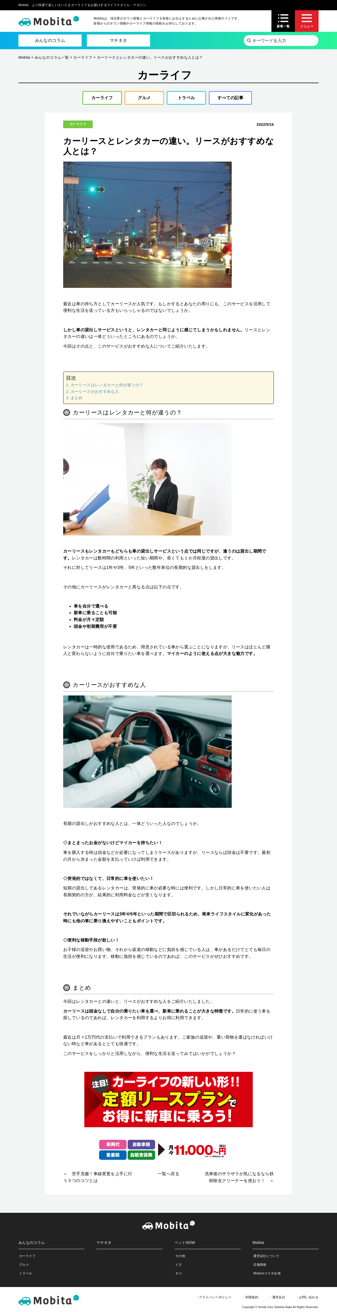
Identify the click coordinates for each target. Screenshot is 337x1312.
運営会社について (266, 1256)
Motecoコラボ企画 (267, 1273)
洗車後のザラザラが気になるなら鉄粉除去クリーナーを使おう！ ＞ (239, 1177)
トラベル (186, 98)
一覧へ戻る (168, 1173)
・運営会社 (277, 1297)
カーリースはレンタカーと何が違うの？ (107, 385)
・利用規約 (250, 1297)
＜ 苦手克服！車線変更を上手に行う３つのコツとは (97, 1177)
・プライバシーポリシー (213, 1297)
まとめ (77, 397)
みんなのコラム (50, 40)
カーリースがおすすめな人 (95, 391)
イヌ (178, 1264)
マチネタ (118, 40)
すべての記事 (230, 98)
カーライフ (102, 98)
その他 (180, 1256)
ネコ (178, 1273)
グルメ (144, 98)
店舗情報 (259, 1264)
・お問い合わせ (307, 1297)
